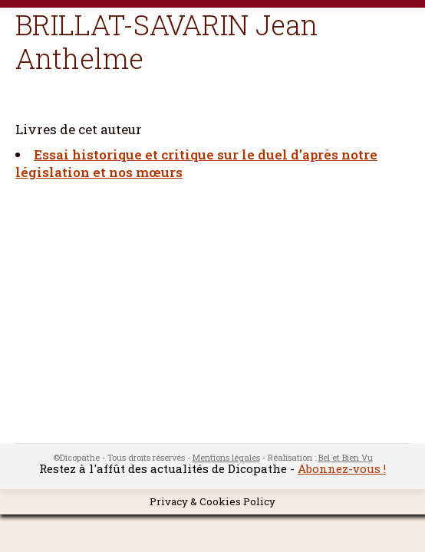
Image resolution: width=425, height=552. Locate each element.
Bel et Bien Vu (345, 457)
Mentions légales (226, 457)
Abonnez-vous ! (342, 468)
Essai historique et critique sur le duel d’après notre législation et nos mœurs (196, 163)
